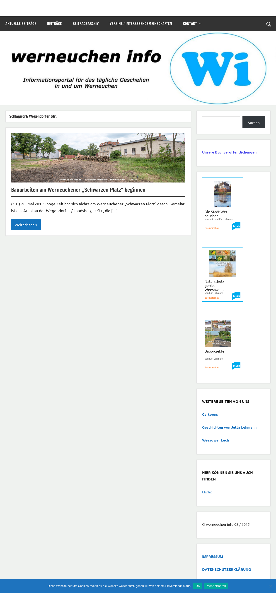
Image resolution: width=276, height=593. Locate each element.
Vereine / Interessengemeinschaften (141, 23)
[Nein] (270, 586)
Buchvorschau (212, 228)
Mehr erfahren (216, 586)
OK (198, 586)
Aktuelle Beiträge (20, 23)
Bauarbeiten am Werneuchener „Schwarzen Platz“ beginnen (78, 190)
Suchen (254, 122)
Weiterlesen (24, 224)
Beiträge (54, 23)
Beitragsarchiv (86, 23)
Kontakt (192, 23)
